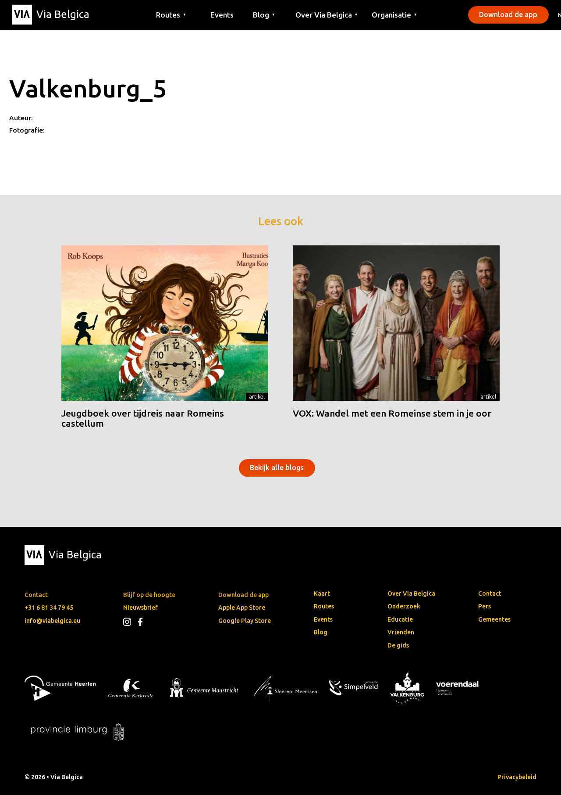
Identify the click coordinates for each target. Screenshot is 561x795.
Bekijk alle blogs (277, 467)
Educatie (400, 619)
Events (222, 14)
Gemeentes (494, 619)
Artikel (257, 396)
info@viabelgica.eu (52, 620)
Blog (320, 632)
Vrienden (400, 632)
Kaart (322, 593)
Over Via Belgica (411, 593)
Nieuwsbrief (140, 607)
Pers (484, 606)
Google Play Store (244, 620)
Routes (324, 606)
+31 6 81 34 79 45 (49, 607)
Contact (489, 593)
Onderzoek (403, 606)
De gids (398, 645)
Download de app (508, 14)
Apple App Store (241, 607)
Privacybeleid (516, 777)
